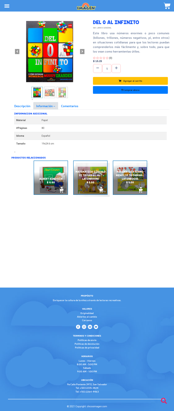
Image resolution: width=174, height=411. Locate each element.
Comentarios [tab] (69, 106)
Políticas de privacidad (87, 347)
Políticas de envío (87, 339)
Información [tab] (44, 106)
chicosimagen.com (97, 406)
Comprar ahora (130, 89)
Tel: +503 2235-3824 (87, 387)
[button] (17, 51)
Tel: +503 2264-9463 (87, 391)
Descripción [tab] (22, 106)
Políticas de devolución (87, 343)
